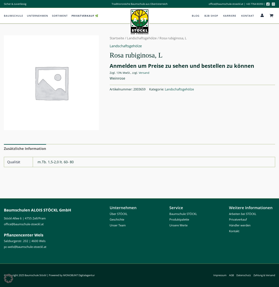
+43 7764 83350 (254, 4)
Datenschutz (243, 275)
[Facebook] (268, 4)
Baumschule (13, 15)
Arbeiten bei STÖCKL (242, 214)
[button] (8, 278)
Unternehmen (37, 15)
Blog (195, 15)
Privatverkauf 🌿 (84, 15)
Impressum (219, 275)
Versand (144, 73)
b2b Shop (211, 15)
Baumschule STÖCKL (183, 214)
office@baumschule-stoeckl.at (226, 4)
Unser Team (118, 225)
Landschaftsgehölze (126, 46)
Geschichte (117, 219)
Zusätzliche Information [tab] (25, 148)
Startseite (117, 38)
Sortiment (60, 15)
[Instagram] (273, 4)
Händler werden (240, 225)
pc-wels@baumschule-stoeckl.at (25, 247)
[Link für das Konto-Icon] (262, 15)
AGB (231, 275)
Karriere (229, 15)
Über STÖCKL (118, 214)
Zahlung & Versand (264, 275)
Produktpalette (179, 219)
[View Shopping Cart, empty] (271, 16)
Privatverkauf (238, 219)
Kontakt (247, 15)
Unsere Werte (178, 225)
